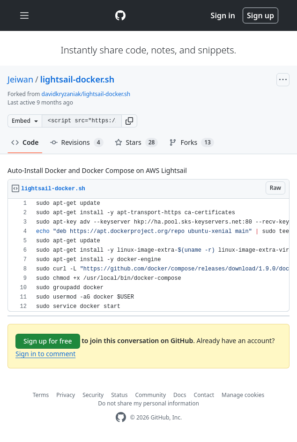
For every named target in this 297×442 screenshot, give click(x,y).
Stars (136, 142)
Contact (204, 395)
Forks (191, 142)
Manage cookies (243, 395)
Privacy (65, 395)
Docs (179, 395)
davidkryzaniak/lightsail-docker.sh (86, 94)
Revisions (77, 142)
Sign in (223, 15)
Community (150, 395)
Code (25, 142)
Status (119, 395)
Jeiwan (20, 79)
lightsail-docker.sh (77, 79)
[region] (148, 255)
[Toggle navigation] (24, 16)
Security (93, 395)
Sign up (260, 15)
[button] (129, 120)
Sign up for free (47, 341)
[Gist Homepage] (120, 15)
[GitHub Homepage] (120, 417)
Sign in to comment (45, 353)
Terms (41, 395)
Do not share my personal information (148, 403)
